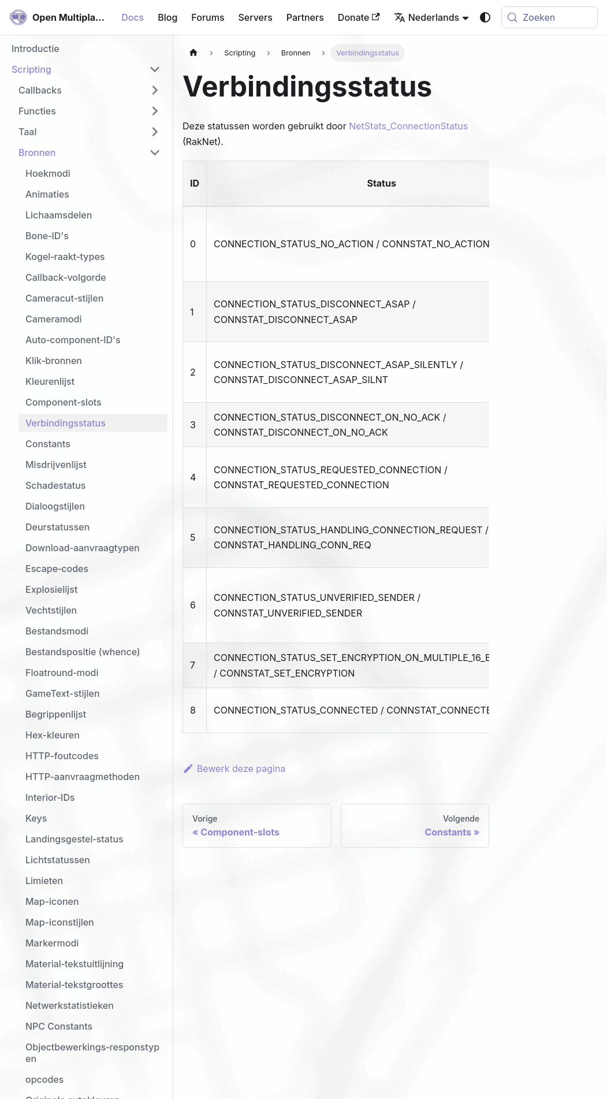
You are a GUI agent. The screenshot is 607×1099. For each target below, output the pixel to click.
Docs (132, 17)
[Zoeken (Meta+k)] (549, 17)
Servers (256, 17)
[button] (86, 69)
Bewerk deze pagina (234, 768)
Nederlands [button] (426, 17)
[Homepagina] (193, 53)
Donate (359, 17)
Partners (305, 17)
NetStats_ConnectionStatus (408, 126)
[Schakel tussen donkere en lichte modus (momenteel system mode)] (485, 17)
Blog (167, 17)
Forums (207, 17)
